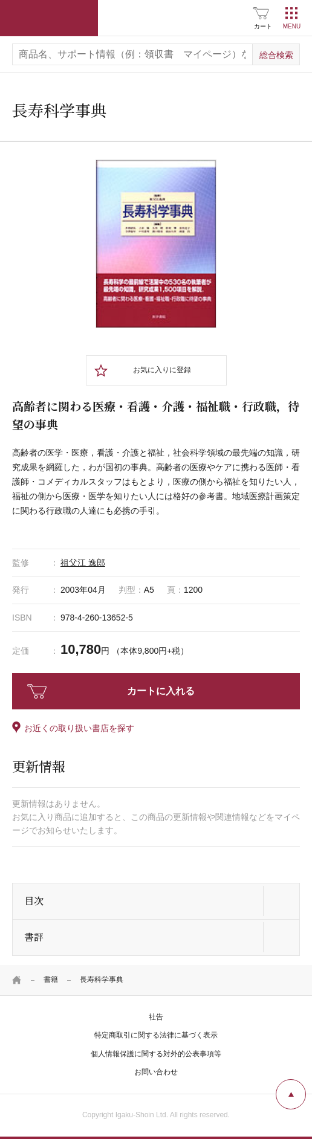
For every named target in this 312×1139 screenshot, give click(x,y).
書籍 (51, 979)
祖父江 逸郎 (82, 562)
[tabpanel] (156, 244)
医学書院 (49, 18)
